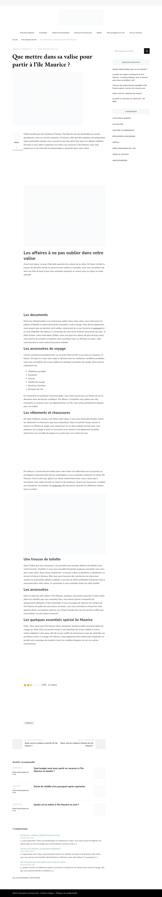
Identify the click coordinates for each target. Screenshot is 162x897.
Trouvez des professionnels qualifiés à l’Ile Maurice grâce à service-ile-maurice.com (129, 87)
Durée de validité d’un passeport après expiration (59, 786)
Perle (17, 137)
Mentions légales (47, 893)
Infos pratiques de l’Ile (116, 33)
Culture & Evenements (61, 33)
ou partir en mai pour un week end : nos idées (128, 100)
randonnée (56, 485)
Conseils (29, 723)
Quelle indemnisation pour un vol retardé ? (129, 69)
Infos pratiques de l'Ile (48, 49)
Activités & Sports (27, 33)
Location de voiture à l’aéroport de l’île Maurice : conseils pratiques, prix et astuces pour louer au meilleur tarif (130, 77)
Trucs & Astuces (135, 33)
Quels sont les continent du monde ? (127, 93)
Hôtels (99, 33)
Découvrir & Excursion (83, 33)
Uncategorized (119, 160)
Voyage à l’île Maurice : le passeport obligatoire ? (40, 848)
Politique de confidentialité (66, 893)
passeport (97, 328)
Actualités (43, 33)
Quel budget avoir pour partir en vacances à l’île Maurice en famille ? (59, 770)
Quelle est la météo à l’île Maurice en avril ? (56, 804)
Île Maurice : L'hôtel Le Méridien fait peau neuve (40, 835)
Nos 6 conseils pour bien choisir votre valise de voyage (42, 862)
